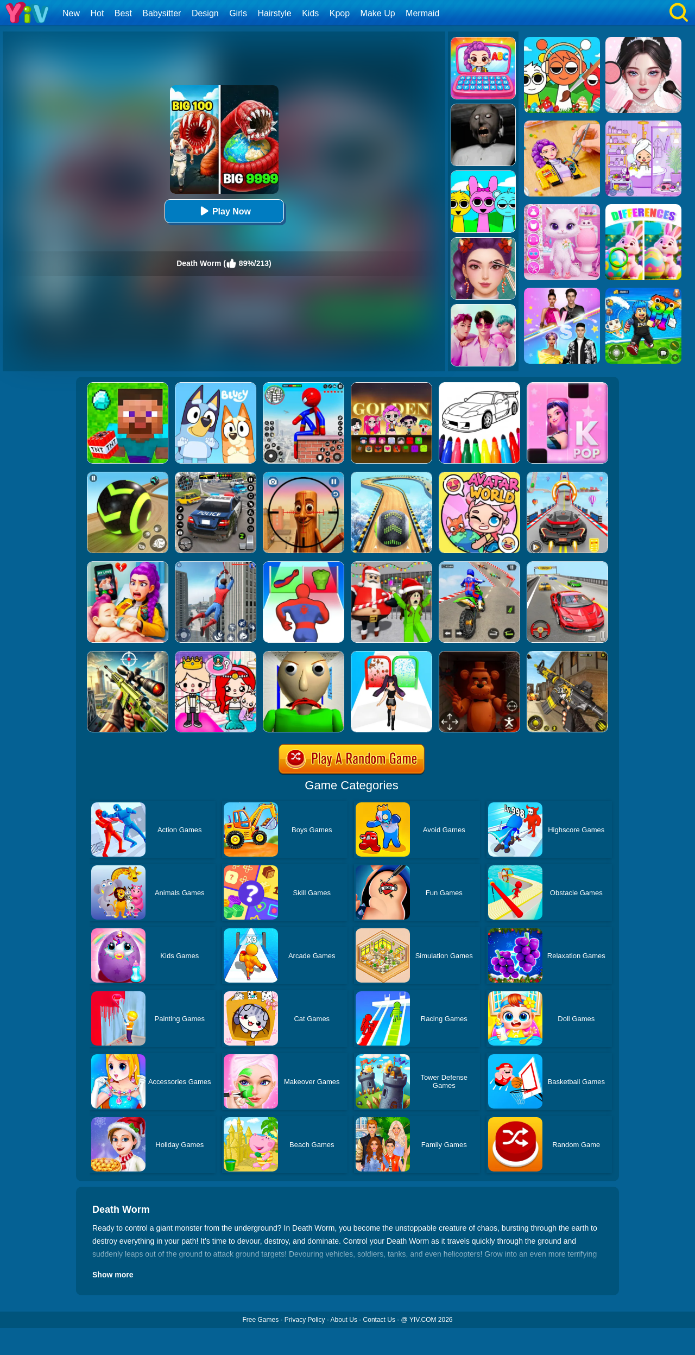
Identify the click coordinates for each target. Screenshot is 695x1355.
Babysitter (161, 13)
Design (205, 13)
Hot (97, 13)
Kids (310, 13)
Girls (238, 13)
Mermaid (422, 13)
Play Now (224, 211)
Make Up (378, 13)
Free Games (260, 1320)
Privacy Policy (305, 1320)
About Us (344, 1320)
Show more (112, 1274)
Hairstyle (275, 13)
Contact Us (379, 1320)
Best (123, 13)
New (71, 13)
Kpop (340, 13)
